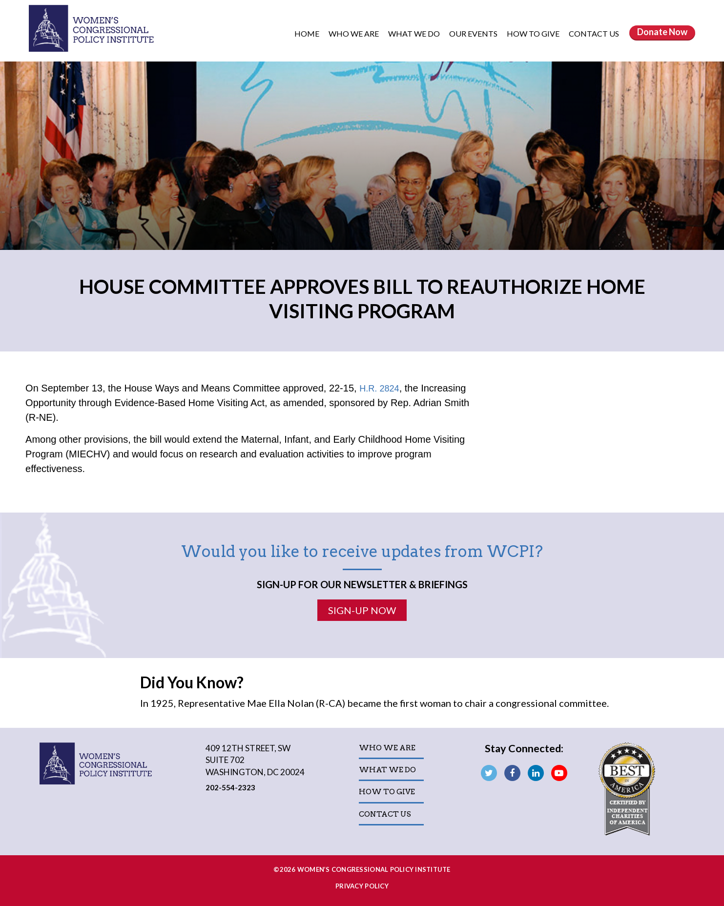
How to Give (534, 33)
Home (306, 33)
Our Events (474, 33)
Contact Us (594, 33)
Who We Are (354, 33)
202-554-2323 (231, 787)
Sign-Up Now (362, 610)
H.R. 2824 (381, 388)
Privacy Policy (362, 886)
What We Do (414, 33)
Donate (662, 31)
